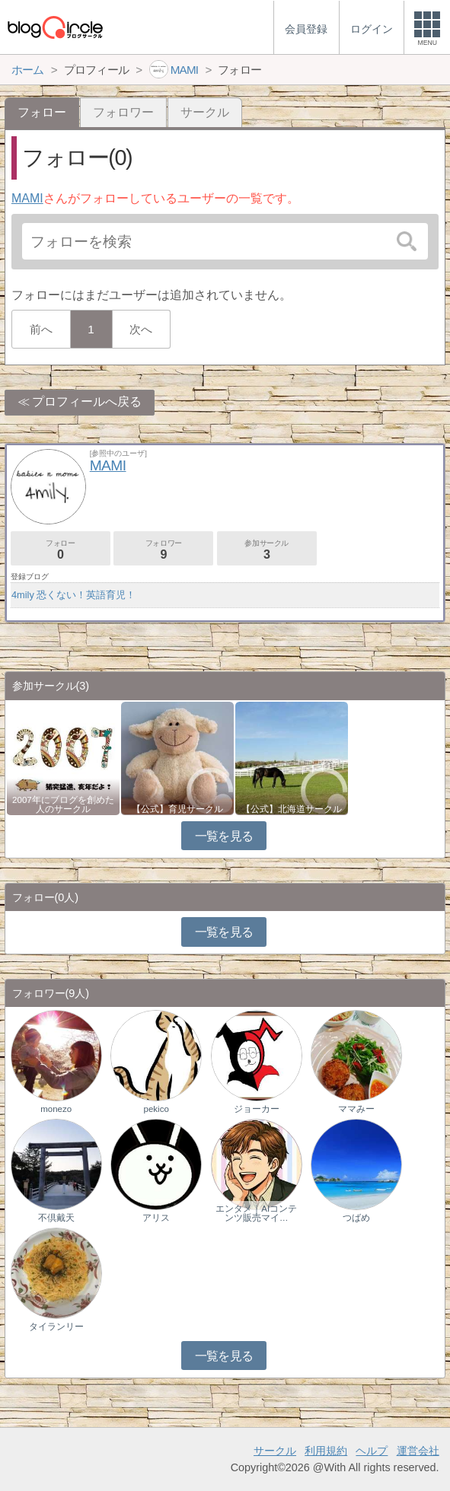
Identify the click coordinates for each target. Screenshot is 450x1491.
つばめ (356, 1217)
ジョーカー (256, 1108)
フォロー (60, 550)
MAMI (27, 198)
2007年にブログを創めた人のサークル (63, 804)
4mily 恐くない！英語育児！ (73, 595)
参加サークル (267, 550)
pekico (156, 1108)
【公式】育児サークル (177, 809)
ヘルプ (372, 1451)
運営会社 (418, 1451)
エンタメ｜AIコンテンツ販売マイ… (256, 1213)
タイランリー (56, 1326)
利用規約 (326, 1451)
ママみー (356, 1108)
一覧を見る (224, 836)
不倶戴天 (56, 1217)
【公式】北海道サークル (291, 809)
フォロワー (123, 112)
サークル (204, 112)
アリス (156, 1217)
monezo (56, 1108)
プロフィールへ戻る (87, 401)
